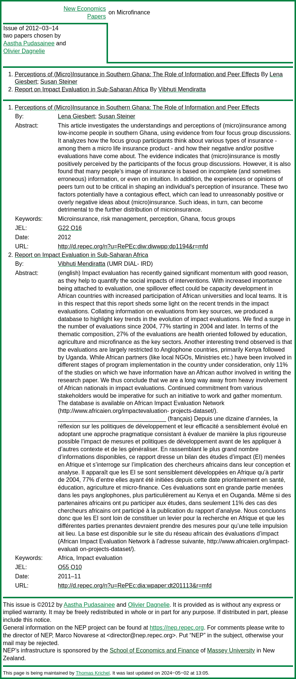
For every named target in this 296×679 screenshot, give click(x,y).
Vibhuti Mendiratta (182, 89)
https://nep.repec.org (177, 627)
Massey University (231, 650)
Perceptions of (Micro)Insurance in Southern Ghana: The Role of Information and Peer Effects (137, 74)
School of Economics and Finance (154, 650)
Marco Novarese (76, 635)
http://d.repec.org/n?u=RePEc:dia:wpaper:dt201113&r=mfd (135, 585)
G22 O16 (70, 228)
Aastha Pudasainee (29, 43)
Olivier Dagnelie (24, 51)
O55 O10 (70, 567)
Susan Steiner (58, 82)
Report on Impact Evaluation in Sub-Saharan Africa (81, 89)
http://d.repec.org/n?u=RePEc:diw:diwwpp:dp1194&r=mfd (133, 246)
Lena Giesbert (76, 116)
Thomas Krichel (92, 673)
